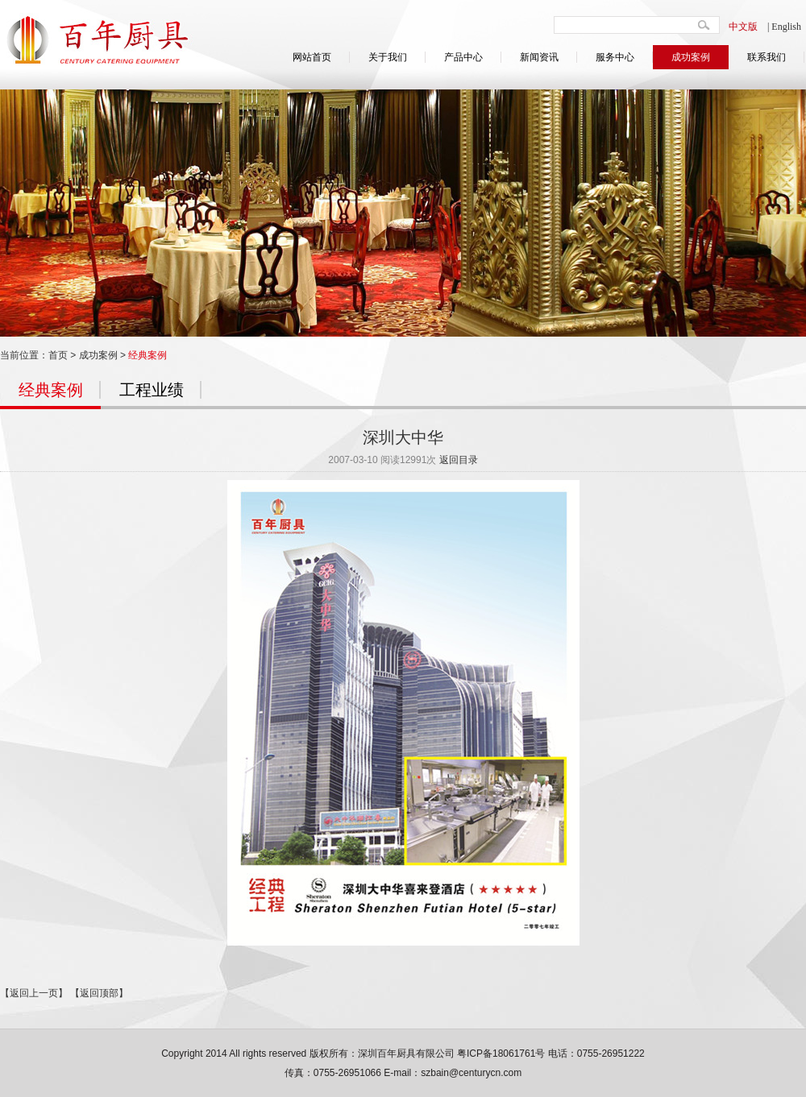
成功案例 (690, 57)
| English (784, 26)
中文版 (743, 26)
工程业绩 (151, 390)
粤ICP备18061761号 (501, 1053)
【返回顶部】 (99, 993)
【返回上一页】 (34, 993)
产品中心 (463, 57)
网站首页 (312, 57)
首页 (58, 355)
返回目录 (458, 460)
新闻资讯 (539, 57)
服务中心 (615, 57)
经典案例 (147, 355)
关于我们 (387, 57)
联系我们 (766, 57)
